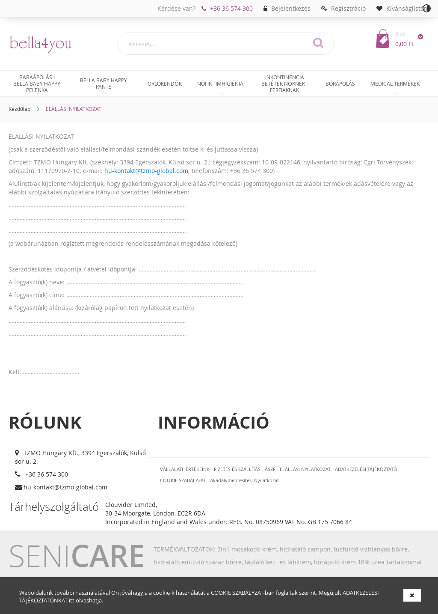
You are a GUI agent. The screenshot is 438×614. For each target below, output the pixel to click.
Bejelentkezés (291, 8)
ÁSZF (270, 469)
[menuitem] (36, 83)
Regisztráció (348, 8)
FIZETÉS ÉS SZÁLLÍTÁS (237, 469)
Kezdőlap (19, 108)
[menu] (219, 84)
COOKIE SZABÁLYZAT (237, 592)
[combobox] (225, 44)
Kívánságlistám (407, 8)
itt (71, 600)
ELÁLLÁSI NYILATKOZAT (305, 469)
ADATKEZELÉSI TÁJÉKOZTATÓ (366, 469)
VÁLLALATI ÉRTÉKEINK (185, 469)
